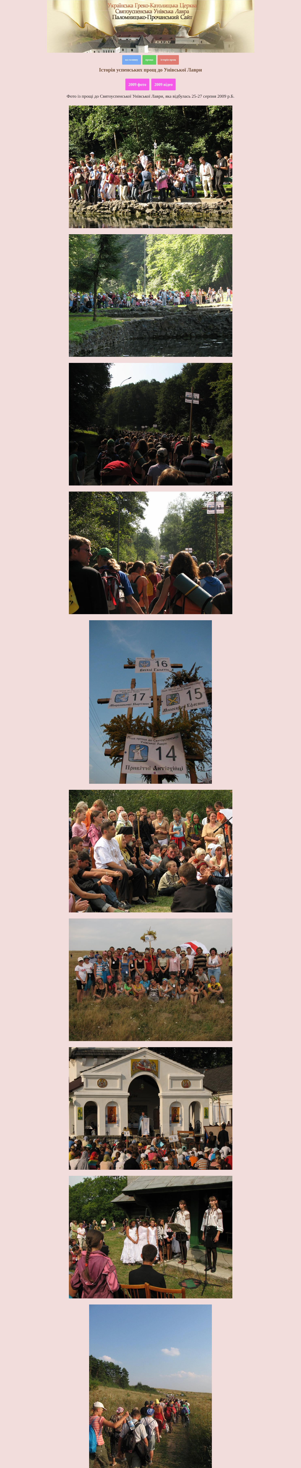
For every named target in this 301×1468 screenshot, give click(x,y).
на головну (131, 59)
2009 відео (163, 84)
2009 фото (137, 84)
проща (149, 59)
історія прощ (168, 59)
